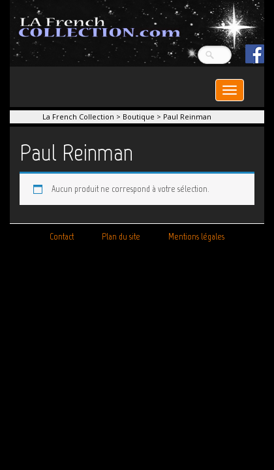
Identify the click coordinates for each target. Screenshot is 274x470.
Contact (62, 236)
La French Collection (78, 116)
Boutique (139, 116)
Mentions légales (196, 236)
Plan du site (121, 236)
